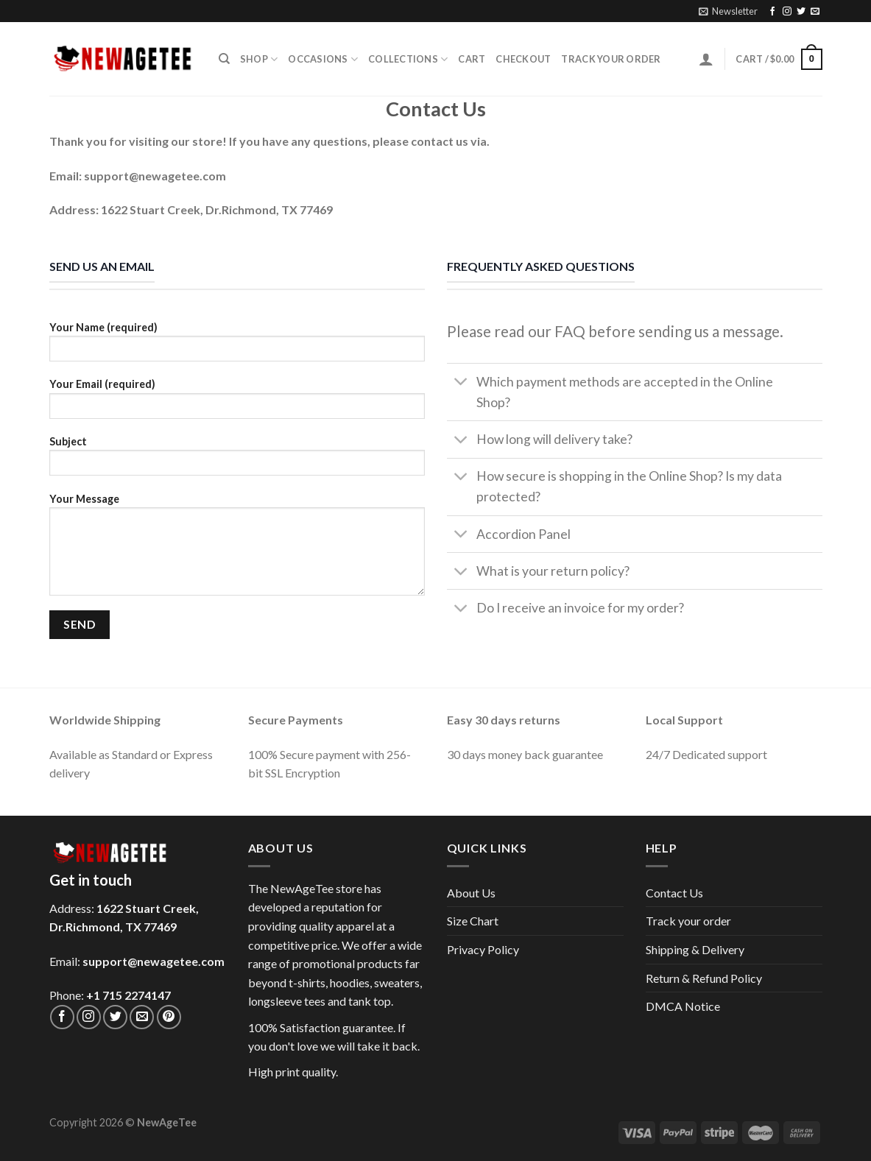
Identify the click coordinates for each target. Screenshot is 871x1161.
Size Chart (472, 921)
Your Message (237, 549)
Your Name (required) (237, 346)
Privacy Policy (483, 949)
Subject (237, 460)
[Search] (224, 59)
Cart (471, 59)
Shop (259, 59)
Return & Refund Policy (704, 978)
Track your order (610, 59)
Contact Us (674, 893)
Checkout (523, 59)
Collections (408, 59)
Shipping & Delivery (695, 949)
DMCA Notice (683, 1006)
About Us (471, 893)
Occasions (323, 59)
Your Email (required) (237, 403)
